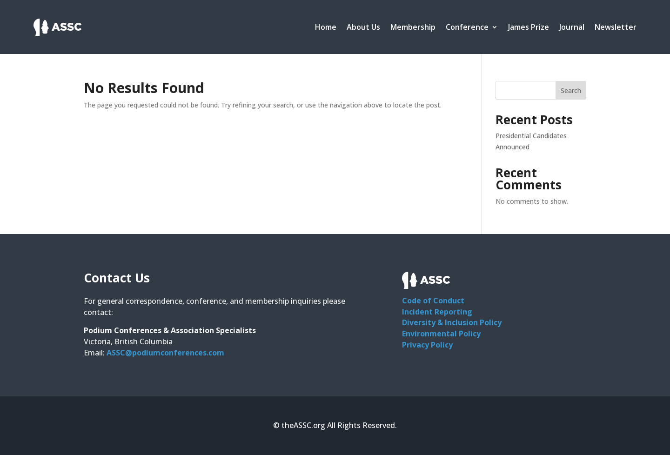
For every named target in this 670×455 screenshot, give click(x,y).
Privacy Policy (427, 345)
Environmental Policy (441, 333)
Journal (571, 27)
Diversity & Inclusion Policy (452, 322)
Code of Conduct (433, 300)
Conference (467, 27)
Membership (413, 27)
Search (571, 90)
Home (325, 27)
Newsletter (615, 27)
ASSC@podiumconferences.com (165, 353)
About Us (363, 27)
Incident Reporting (437, 312)
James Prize (528, 27)
